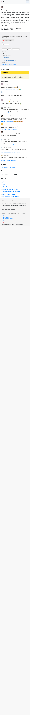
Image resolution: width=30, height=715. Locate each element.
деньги (13, 49)
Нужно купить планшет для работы (8, 144)
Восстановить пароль (8, 218)
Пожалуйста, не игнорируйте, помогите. (10, 189)
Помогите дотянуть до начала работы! (9, 129)
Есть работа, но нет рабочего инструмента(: (11, 187)
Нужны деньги (6, 44)
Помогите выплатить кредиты (8, 182)
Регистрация (6, 217)
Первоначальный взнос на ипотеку (10, 60)
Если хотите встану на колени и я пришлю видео (10, 152)
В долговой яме (6, 57)
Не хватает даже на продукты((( (8, 194)
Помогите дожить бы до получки (7, 136)
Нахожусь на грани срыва (6, 97)
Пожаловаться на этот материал (9, 64)
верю (18, 49)
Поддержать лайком (7, 40)
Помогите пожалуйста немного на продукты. (10, 112)
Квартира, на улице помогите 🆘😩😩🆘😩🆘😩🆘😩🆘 (12, 121)
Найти (15, 174)
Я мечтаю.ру (5, 2)
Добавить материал (7, 220)
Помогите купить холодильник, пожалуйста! (11, 192)
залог (9, 49)
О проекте (5, 215)
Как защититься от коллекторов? (9, 167)
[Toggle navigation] (27, 1)
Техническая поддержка (8, 222)
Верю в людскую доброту (8, 58)
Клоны (3, 184)
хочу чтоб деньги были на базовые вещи (9, 160)
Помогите (5, 49)
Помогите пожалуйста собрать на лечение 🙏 (11, 196)
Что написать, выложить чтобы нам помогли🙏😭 (11, 89)
